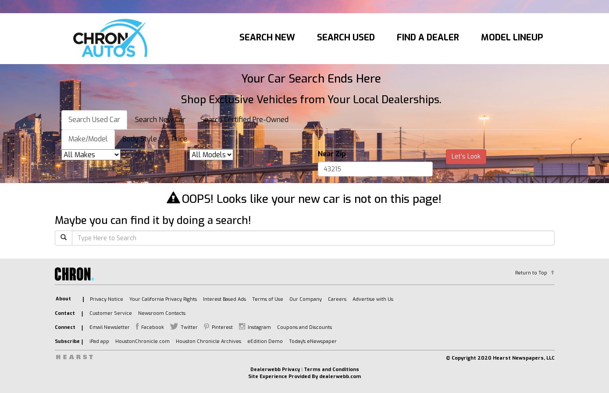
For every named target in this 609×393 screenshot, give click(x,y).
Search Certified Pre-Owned (244, 119)
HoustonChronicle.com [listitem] (142, 341)
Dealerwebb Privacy (275, 369)
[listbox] (91, 154)
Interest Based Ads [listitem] (224, 299)
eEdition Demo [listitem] (265, 341)
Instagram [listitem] (259, 327)
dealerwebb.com (340, 376)
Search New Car (160, 119)
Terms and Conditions (331, 369)
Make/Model (88, 139)
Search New (267, 37)
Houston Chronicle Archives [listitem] (208, 341)
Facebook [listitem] (152, 327)
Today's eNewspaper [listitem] (313, 341)
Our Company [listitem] (305, 299)
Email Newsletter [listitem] (109, 327)
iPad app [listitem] (99, 341)
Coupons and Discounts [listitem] (304, 327)
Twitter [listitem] (189, 327)
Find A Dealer (428, 37)
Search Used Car (94, 119)
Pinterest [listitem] (222, 327)
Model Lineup (512, 37)
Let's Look (466, 156)
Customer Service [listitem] (110, 313)
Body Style (140, 139)
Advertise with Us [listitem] (373, 299)
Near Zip (332, 154)
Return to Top (531, 273)
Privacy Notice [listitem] (106, 299)
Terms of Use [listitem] (267, 299)
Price (179, 139)
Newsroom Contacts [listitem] (161, 313)
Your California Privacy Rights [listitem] (163, 299)
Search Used (346, 37)
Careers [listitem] (337, 299)
